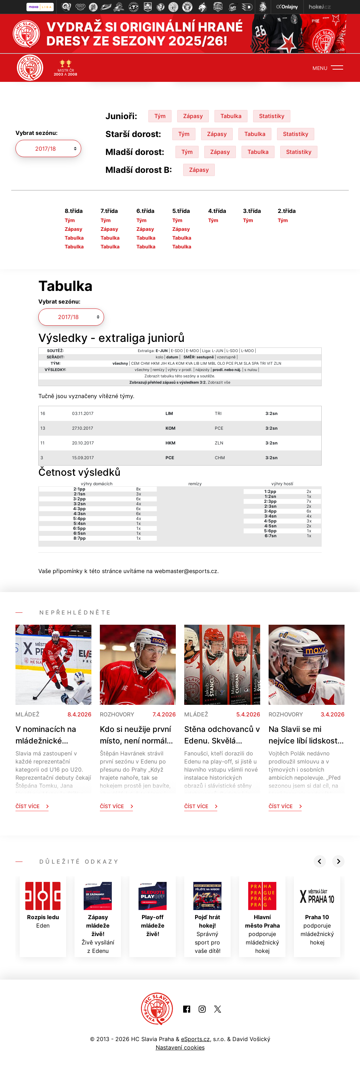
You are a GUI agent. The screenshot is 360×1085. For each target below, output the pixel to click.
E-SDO (177, 350)
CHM (145, 363)
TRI (263, 363)
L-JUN (217, 350)
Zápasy (193, 115)
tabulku (167, 375)
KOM (180, 363)
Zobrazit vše (219, 382)
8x (138, 488)
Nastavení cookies (180, 1047)
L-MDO (247, 350)
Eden (42, 904)
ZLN (277, 363)
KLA (171, 363)
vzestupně (226, 357)
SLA (247, 363)
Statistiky (271, 115)
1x (138, 522)
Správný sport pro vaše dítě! (207, 917)
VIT (270, 363)
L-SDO (232, 350)
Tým (160, 115)
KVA (189, 363)
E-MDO (192, 350)
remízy (159, 369)
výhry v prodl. (180, 369)
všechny (142, 369)
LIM (203, 363)
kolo (159, 357)
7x (309, 500)
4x (138, 503)
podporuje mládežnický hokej (262, 917)
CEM (135, 363)
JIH (164, 363)
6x (138, 498)
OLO (221, 363)
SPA (255, 363)
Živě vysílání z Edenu (98, 917)
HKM (155, 363)
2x (309, 490)
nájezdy (202, 369)
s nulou (250, 369)
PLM (238, 363)
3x (138, 493)
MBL (212, 363)
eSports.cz (195, 1038)
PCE (229, 363)
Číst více (32, 805)
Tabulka (231, 115)
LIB (196, 363)
